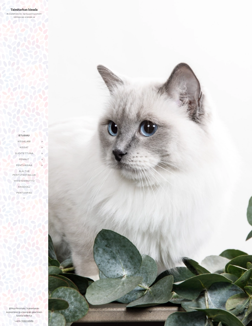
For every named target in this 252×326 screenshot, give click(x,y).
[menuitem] (24, 135)
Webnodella (27, 321)
